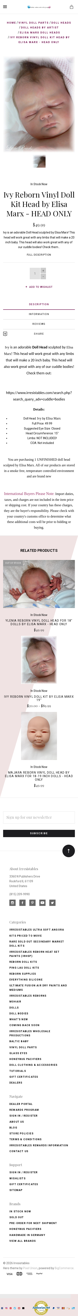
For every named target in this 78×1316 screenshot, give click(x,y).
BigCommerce (64, 1268)
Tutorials (17, 1071)
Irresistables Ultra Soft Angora (36, 929)
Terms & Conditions (25, 1139)
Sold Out (16, 1217)
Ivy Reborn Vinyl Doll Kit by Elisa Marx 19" (39, 698)
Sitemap (15, 1190)
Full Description (39, 254)
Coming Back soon (24, 1025)
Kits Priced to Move (25, 935)
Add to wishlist (39, 287)
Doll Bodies (18, 1013)
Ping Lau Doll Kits (24, 967)
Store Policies (21, 1133)
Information (39, 314)
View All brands (22, 1240)
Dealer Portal (21, 1104)
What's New (18, 1019)
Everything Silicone (26, 979)
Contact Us (18, 1151)
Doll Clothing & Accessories (33, 1065)
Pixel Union (30, 1268)
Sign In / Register (23, 1115)
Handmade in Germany (27, 1235)
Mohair (15, 1001)
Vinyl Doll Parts (23, 1047)
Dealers (15, 1082)
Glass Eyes (18, 1053)
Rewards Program (24, 1109)
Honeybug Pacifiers (25, 1059)
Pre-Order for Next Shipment (33, 1223)
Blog (13, 1127)
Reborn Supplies (22, 973)
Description (39, 304)
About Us (16, 1121)
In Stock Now (39, 184)
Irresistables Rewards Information (38, 1145)
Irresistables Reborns (27, 995)
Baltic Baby (19, 1041)
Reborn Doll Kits (23, 961)
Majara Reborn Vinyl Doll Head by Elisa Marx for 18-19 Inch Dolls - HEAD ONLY (39, 776)
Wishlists (17, 1178)
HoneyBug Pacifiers (25, 1229)
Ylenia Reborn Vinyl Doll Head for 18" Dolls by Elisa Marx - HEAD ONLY (39, 622)
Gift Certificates (23, 1076)
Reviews (39, 324)
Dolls (14, 1007)
